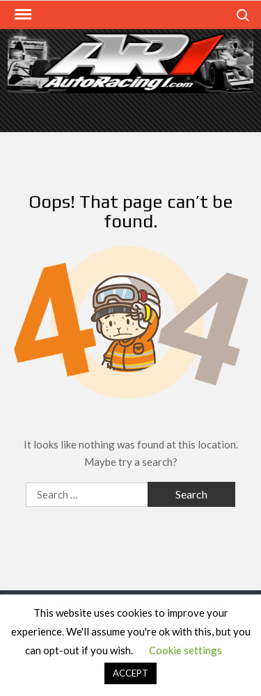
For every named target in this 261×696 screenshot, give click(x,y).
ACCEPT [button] (130, 673)
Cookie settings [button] (185, 650)
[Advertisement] (130, 111)
